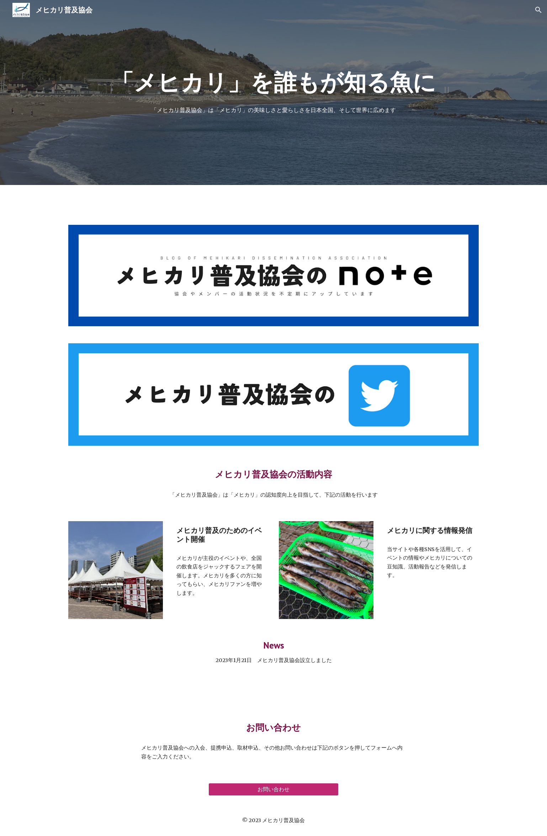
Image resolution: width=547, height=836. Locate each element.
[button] (538, 9)
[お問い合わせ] (273, 789)
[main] (273, 82)
